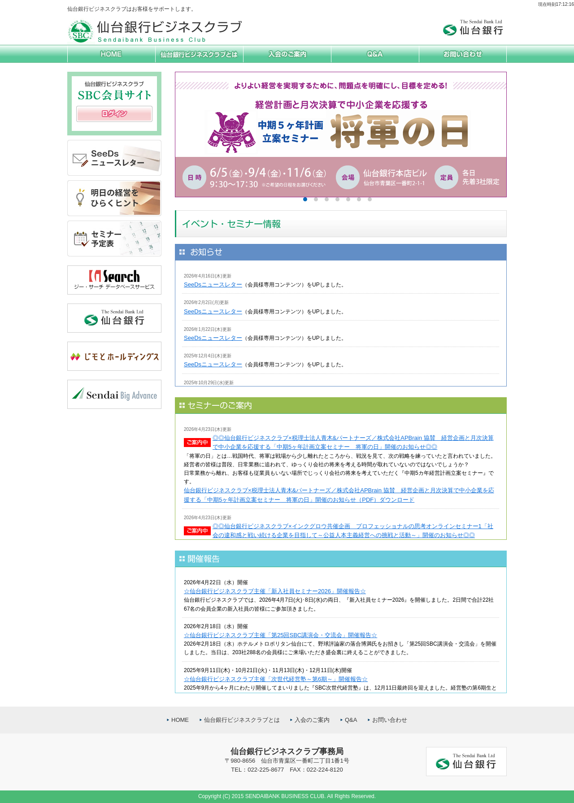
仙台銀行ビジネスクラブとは (242, 719)
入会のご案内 (312, 719)
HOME (180, 719)
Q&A (351, 719)
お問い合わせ (389, 719)
